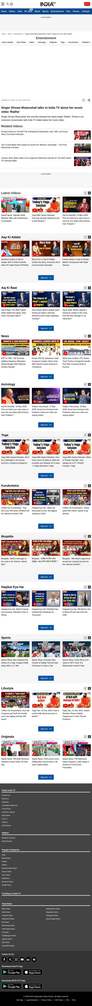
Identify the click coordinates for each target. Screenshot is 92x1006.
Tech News (6, 875)
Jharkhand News (8, 919)
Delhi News (6, 912)
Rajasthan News (52, 912)
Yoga (62, 42)
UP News (5, 932)
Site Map (19, 1000)
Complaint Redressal (9, 805)
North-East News (8, 925)
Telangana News (52, 915)
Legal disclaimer (32, 1000)
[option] (15, 209)
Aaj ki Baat (21, 42)
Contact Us (6, 795)
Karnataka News (8, 946)
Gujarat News (7, 939)
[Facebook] (4, 959)
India (20, 11)
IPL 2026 (28, 11)
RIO (67, 1000)
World (37, 11)
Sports (45, 11)
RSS (74, 1000)
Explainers (6, 878)
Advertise (5, 802)
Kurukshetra (10, 485)
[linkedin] (28, 959)
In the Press (6, 809)
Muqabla (7, 536)
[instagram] (16, 959)
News (3, 34)
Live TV (4, 819)
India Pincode (7, 841)
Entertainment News (9, 868)
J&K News (6, 942)
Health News (6, 885)
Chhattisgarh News (9, 936)
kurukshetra (73, 42)
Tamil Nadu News (8, 929)
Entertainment (57, 11)
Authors (5, 822)
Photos (76, 11)
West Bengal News (53, 919)
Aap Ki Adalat (11, 237)
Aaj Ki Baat (9, 287)
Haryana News (7, 915)
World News (6, 858)
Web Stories (6, 825)
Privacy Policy (46, 1000)
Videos (12, 11)
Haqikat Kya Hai (12, 587)
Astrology (42, 42)
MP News (5, 922)
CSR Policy (59, 1000)
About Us (5, 799)
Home (3, 11)
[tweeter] (10, 959)
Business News (7, 882)
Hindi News (6, 815)
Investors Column (8, 812)
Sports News (6, 872)
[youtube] (22, 959)
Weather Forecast (8, 838)
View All (46, 277)
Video (9, 34)
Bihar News (6, 909)
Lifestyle (85, 11)
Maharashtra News (53, 909)
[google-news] (34, 959)
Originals (53, 42)
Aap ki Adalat (7, 42)
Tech (68, 11)
